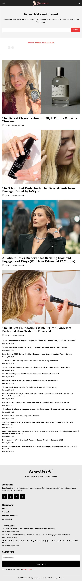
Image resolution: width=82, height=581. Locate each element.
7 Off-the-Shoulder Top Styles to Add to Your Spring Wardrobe (30, 361)
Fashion (5, 531)
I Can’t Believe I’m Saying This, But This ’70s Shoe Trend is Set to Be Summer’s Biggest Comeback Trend (37, 395)
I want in (41, 564)
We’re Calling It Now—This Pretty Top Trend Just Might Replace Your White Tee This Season (39, 447)
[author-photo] (3, 125)
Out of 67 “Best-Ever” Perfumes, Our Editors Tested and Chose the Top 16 (35, 402)
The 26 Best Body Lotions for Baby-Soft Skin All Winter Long (29, 387)
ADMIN (8, 125)
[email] (41, 557)
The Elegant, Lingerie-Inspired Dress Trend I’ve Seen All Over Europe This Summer (39, 409)
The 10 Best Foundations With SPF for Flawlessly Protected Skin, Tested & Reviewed (36, 329)
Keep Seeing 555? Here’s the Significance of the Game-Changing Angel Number (37, 354)
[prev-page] (9, 47)
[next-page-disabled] (12, 47)
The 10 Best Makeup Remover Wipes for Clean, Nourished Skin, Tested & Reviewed (38, 341)
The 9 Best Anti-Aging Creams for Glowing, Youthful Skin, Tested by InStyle (36, 367)
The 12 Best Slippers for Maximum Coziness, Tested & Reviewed (30, 374)
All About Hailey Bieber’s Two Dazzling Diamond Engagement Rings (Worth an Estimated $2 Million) (38, 259)
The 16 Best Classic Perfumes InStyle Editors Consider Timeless (39, 119)
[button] (3, 3)
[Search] (79, 3)
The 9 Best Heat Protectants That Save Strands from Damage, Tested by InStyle (38, 189)
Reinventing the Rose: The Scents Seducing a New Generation (30, 380)
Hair (3, 537)
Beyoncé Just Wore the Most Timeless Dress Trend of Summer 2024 (32, 440)
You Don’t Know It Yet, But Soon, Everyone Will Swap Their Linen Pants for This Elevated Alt (37, 423)
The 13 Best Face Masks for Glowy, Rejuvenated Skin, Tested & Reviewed (34, 347)
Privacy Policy (27, 569)
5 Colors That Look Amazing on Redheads (20, 416)
